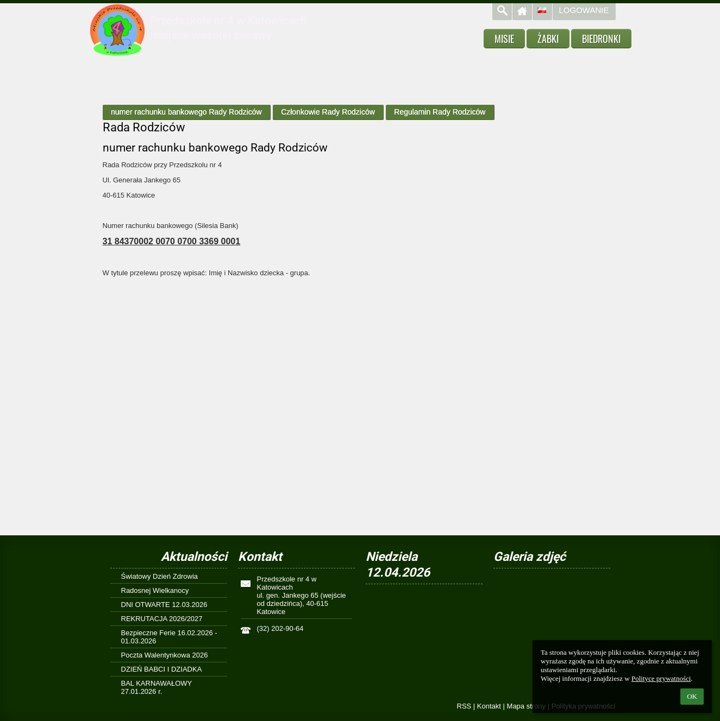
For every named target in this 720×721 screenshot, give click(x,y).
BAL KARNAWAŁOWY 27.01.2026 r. (156, 687)
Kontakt (489, 706)
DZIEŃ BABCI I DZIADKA (161, 669)
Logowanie (584, 10)
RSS (464, 706)
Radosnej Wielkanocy (155, 590)
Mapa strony (526, 706)
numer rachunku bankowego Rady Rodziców (186, 111)
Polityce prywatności (661, 678)
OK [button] (692, 696)
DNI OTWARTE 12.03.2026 (164, 604)
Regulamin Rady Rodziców (439, 111)
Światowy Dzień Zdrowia (159, 576)
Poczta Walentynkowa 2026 (164, 655)
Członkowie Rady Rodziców (328, 111)
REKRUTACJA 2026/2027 (162, 619)
